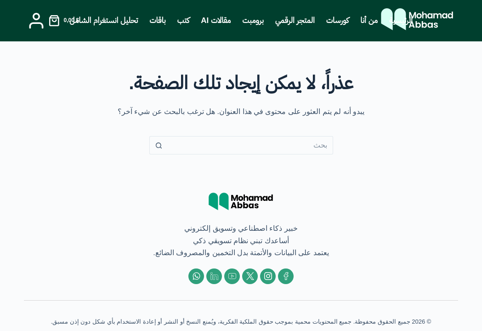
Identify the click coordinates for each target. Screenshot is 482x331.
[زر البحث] (158, 145)
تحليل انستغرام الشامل (103, 20)
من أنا (369, 20)
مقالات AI (216, 20)
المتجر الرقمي (295, 20)
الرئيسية (401, 20)
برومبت (253, 20)
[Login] (36, 21)
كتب (183, 20)
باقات (157, 20)
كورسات (337, 20)
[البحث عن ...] (250, 145)
